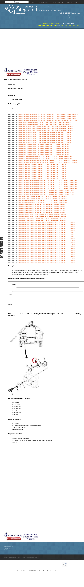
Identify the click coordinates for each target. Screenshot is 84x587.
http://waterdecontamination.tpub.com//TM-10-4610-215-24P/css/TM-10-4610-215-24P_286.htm (46, 230)
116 (55, 26)
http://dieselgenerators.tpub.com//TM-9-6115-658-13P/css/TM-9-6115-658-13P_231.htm (44, 150)
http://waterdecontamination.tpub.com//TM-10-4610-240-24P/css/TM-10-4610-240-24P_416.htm (46, 260)
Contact (6, 549)
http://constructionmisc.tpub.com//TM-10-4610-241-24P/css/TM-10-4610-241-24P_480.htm (44, 136)
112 (39, 26)
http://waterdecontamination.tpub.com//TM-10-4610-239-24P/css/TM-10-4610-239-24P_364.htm (46, 244)
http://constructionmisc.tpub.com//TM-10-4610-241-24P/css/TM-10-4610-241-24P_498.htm (44, 142)
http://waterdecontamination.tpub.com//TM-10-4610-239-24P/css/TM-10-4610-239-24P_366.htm (46, 246)
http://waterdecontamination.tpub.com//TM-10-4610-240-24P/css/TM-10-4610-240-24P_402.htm (46, 256)
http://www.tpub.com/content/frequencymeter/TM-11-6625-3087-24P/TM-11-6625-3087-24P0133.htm (47, 162)
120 (70, 26)
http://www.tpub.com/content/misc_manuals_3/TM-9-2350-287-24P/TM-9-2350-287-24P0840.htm (46, 192)
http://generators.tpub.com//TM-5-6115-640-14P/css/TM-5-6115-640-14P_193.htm (42, 176)
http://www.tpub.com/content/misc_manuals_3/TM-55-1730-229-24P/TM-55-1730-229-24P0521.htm (47, 188)
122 (78, 26)
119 (66, 26)
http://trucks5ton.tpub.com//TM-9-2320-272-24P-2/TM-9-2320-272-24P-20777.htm (42, 218)
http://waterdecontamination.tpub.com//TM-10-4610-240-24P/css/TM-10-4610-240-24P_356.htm (46, 252)
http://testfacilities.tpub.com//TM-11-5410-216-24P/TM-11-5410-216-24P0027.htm (42, 214)
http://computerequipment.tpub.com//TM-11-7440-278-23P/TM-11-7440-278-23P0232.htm (44, 124)
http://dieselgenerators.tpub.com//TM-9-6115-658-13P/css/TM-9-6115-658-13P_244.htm (44, 154)
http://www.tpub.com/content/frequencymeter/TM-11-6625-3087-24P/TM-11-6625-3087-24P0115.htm (47, 160)
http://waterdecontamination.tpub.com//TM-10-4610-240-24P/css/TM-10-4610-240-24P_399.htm (46, 254)
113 (43, 26)
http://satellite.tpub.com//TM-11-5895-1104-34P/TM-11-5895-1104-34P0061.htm (41, 206)
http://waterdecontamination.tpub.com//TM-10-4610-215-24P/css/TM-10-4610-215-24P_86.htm (46, 236)
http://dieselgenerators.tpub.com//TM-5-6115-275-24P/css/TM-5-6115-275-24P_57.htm (43, 144)
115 (51, 26)
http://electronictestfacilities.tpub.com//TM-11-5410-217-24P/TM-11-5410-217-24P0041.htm (45, 158)
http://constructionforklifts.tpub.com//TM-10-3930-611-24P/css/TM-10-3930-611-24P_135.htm (45, 126)
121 (74, 26)
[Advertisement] (19, 48)
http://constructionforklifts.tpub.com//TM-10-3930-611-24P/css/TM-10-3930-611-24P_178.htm (45, 130)
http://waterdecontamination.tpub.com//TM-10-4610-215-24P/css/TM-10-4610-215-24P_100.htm (46, 222)
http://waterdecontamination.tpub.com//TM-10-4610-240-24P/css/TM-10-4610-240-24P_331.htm (46, 250)
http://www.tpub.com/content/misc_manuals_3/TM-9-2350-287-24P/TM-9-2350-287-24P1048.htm (46, 194)
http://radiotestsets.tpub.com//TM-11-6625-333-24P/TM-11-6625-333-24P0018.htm (42, 202)
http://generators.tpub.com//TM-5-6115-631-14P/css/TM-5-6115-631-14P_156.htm (42, 172)
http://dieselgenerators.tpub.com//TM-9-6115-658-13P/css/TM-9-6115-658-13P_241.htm (44, 152)
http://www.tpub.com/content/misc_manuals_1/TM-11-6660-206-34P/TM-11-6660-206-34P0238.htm (47, 182)
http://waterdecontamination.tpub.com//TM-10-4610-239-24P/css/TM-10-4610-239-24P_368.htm (46, 248)
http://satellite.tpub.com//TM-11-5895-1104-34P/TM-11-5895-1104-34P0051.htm (41, 204)
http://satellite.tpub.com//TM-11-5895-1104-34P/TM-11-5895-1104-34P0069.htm (41, 208)
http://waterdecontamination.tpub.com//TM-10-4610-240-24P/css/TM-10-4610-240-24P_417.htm (46, 262)
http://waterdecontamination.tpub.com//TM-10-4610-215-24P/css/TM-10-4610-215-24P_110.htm (46, 224)
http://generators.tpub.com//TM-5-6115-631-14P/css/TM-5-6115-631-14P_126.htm (42, 166)
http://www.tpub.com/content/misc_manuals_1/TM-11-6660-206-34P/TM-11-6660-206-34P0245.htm (47, 184)
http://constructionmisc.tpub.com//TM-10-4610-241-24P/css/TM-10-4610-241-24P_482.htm (44, 138)
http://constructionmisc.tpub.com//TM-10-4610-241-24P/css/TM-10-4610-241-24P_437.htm (44, 134)
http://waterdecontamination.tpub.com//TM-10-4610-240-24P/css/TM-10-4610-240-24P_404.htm (46, 258)
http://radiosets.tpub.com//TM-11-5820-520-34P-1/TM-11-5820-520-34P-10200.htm (42, 196)
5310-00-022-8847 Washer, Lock (69, 13)
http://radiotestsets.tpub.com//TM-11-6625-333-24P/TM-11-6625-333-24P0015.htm (42, 200)
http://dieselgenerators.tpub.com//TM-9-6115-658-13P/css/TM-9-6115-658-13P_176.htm (44, 148)
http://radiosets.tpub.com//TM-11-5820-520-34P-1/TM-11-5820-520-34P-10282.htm (42, 198)
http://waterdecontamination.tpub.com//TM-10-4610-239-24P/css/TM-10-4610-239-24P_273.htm (46, 238)
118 (62, 26)
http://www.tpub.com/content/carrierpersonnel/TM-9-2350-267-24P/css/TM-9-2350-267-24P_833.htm (47, 116)
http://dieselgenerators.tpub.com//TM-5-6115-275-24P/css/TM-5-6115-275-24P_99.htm (43, 146)
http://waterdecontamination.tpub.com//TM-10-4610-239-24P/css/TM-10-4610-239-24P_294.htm (46, 240)
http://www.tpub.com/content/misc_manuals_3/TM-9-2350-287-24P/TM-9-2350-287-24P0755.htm (46, 190)
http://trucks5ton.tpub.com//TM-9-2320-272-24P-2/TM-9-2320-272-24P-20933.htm (42, 220)
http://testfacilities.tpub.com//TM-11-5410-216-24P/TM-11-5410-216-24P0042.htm (42, 216)
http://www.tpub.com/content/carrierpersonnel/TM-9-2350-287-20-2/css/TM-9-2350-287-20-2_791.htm (48, 120)
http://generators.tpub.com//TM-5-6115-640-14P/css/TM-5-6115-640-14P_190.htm (42, 174)
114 (47, 26)
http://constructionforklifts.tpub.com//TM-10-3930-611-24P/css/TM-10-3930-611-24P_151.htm (45, 128)
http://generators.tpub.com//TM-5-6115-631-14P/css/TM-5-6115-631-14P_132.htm (42, 168)
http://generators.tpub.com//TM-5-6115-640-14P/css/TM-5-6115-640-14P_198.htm (42, 178)
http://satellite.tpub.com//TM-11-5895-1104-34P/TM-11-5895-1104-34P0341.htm (41, 212)
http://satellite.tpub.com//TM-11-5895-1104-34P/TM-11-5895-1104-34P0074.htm (41, 210)
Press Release (8, 548)
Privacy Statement (8, 546)
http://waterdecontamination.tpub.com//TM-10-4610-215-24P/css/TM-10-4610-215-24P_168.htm (46, 228)
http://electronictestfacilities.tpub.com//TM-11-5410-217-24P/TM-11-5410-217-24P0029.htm (45, 156)
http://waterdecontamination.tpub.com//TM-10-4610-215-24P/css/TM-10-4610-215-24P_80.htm (46, 234)
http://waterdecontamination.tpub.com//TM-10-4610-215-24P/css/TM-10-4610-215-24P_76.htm (46, 232)
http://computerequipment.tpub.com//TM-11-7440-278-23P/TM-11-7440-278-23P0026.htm (44, 122)
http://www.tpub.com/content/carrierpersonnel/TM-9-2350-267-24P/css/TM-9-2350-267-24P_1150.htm (48, 114)
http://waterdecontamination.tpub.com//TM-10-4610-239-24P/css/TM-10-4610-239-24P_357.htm (46, 242)
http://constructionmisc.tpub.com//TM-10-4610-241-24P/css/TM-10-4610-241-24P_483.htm (44, 140)
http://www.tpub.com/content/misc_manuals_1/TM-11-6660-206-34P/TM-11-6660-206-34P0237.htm (47, 180)
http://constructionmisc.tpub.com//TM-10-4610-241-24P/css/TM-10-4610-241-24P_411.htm (44, 132)
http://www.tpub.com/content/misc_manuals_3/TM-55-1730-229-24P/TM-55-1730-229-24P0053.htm (47, 186)
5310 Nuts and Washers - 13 (52, 24)
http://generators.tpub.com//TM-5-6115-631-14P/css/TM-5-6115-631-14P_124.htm (42, 164)
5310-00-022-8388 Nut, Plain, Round (49, 11)
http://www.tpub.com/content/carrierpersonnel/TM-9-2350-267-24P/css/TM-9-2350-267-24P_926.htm (47, 118)
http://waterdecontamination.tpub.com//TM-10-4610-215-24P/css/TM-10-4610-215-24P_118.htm (46, 226)
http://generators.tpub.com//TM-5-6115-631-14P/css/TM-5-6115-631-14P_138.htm (42, 170)
